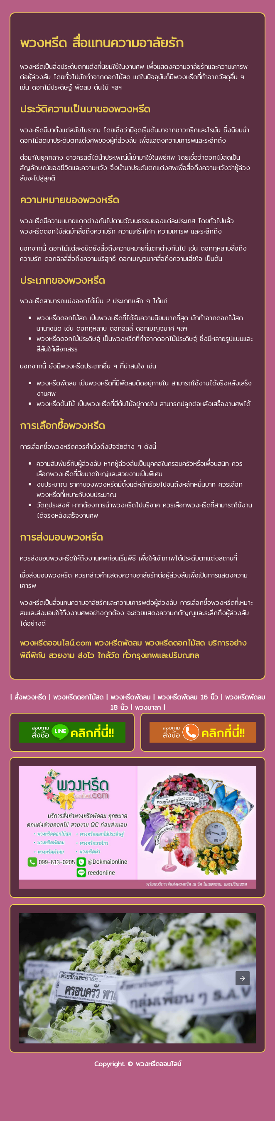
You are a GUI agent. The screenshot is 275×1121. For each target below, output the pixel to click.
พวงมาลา (148, 707)
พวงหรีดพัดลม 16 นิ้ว (187, 697)
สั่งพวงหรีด (30, 697)
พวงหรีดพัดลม (130, 697)
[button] (243, 978)
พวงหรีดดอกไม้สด (78, 697)
